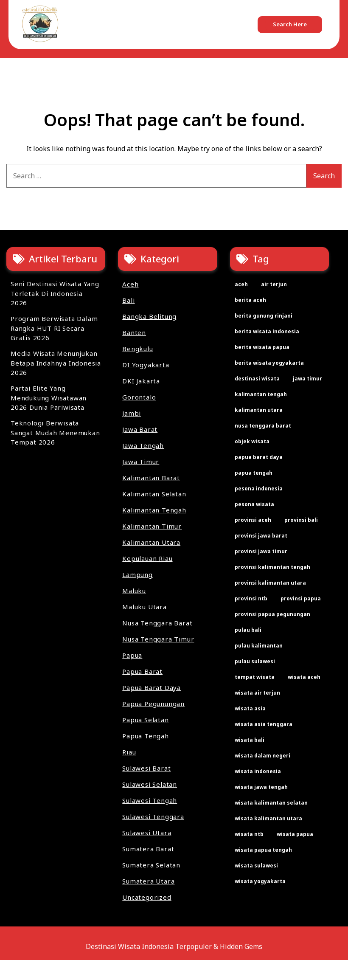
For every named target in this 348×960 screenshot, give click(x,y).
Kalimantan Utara (151, 542)
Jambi (131, 413)
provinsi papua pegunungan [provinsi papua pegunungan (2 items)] (272, 614)
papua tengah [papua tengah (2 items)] (253, 472)
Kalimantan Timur (152, 526)
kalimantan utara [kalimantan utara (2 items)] (259, 410)
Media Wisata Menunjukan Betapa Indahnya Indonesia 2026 (56, 363)
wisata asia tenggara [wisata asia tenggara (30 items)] (263, 724)
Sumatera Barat (148, 849)
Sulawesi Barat (146, 768)
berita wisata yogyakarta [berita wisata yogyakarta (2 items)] (269, 362)
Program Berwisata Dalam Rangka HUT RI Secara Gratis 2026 (54, 328)
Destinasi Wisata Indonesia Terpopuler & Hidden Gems (174, 946)
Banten (134, 332)
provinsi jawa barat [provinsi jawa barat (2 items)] (261, 535)
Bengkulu (137, 348)
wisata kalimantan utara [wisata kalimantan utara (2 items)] (268, 818)
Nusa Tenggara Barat (157, 623)
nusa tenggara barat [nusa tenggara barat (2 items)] (263, 425)
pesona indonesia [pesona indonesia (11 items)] (259, 488)
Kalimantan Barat (151, 477)
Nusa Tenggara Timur (158, 639)
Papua (132, 655)
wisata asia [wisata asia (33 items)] (250, 708)
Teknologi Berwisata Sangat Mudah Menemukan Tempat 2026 (55, 432)
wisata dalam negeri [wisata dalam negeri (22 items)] (262, 755)
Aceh (130, 284)
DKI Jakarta (141, 381)
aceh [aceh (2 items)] (241, 284)
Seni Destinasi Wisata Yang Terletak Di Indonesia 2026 (55, 293)
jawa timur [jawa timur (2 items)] (307, 378)
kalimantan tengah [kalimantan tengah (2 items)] (261, 394)
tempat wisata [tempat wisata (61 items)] (255, 677)
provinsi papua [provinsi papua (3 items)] (301, 598)
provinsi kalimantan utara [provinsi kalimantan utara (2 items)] (270, 582)
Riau (129, 752)
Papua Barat (142, 671)
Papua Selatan (145, 719)
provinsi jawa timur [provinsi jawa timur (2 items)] (261, 551)
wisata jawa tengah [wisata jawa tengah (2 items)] (261, 787)
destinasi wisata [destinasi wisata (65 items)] (257, 378)
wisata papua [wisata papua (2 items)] (295, 834)
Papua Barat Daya (151, 687)
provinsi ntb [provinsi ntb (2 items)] (251, 598)
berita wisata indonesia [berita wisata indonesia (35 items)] (267, 331)
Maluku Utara (144, 606)
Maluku (134, 590)
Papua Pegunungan (153, 703)
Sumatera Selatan (151, 865)
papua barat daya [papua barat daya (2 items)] (259, 457)
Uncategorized (146, 897)
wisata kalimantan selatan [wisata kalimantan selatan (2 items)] (271, 802)
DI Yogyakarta (145, 364)
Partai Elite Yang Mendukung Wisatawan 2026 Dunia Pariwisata (49, 397)
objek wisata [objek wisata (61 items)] (252, 441)
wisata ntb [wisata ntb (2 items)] (249, 834)
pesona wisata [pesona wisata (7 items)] (254, 504)
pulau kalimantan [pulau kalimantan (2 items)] (259, 645)
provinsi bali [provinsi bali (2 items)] (301, 520)
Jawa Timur (140, 461)
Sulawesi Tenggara (153, 816)
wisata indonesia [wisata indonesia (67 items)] (258, 771)
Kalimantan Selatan (154, 494)
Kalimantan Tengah (154, 510)
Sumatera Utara (148, 881)
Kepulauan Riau (147, 558)
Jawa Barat (139, 429)
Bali (128, 300)
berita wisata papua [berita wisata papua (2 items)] (262, 347)
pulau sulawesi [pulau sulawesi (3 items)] (255, 661)
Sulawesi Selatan (149, 784)
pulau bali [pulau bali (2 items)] (248, 629)
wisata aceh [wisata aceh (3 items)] (304, 677)
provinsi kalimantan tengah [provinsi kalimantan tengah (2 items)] (272, 567)
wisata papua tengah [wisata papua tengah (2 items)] (263, 849)
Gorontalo (139, 397)
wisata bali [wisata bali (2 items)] (249, 739)
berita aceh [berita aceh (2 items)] (250, 300)
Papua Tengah (145, 736)
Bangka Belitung (149, 316)
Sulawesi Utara (146, 832)
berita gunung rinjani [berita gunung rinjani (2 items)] (263, 315)
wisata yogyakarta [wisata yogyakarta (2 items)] (260, 881)
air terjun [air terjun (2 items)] (274, 284)
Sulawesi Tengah (149, 800)
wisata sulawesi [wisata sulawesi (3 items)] (256, 865)
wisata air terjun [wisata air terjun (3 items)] (257, 692)
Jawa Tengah (143, 445)
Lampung (137, 574)
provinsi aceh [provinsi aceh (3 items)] (253, 520)
